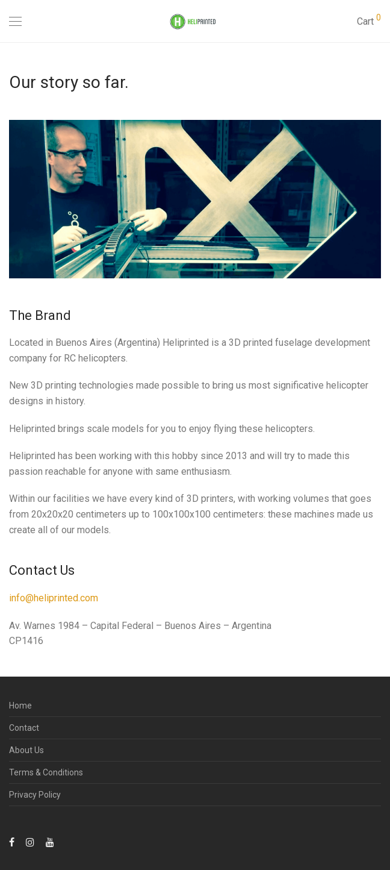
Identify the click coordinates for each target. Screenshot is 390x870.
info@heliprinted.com (53, 598)
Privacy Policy (35, 795)
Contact (24, 728)
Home (20, 705)
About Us (26, 750)
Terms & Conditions (46, 772)
